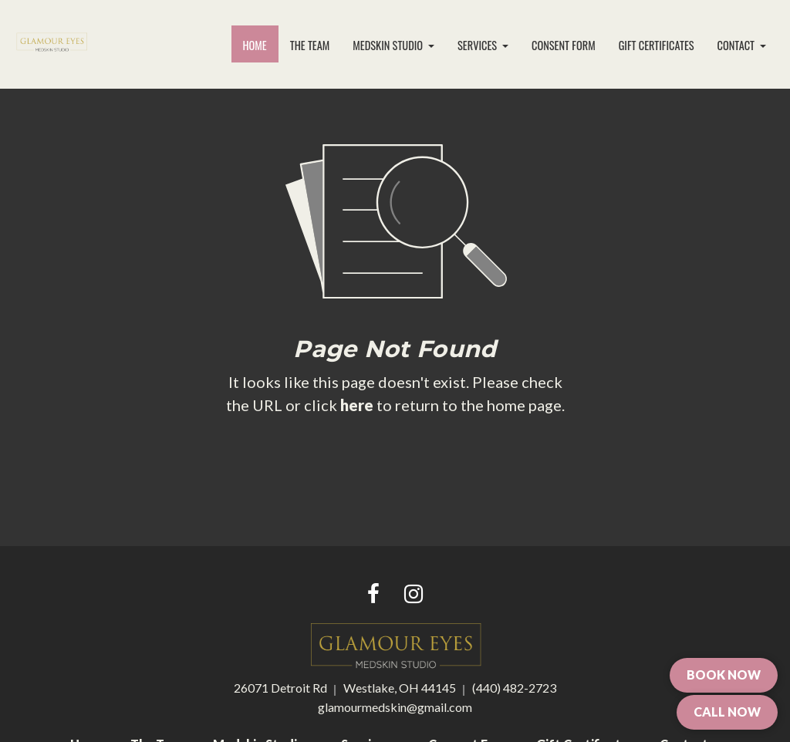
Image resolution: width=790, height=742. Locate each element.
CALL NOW (727, 711)
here (356, 405)
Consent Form (564, 45)
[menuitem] (255, 45)
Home (261, 42)
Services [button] (478, 45)
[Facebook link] (373, 594)
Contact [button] (737, 45)
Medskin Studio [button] (389, 45)
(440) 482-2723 (514, 687)
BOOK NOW (724, 674)
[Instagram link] (413, 594)
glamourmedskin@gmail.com (395, 707)
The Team (310, 45)
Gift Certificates (656, 45)
